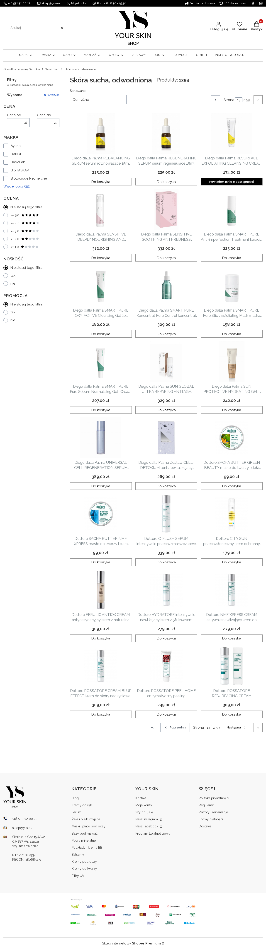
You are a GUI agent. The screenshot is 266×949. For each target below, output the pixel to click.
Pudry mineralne (84, 840)
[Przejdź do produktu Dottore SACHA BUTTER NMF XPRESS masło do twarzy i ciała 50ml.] (101, 513)
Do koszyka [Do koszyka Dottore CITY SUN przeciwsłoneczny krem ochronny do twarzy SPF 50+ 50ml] (231, 562)
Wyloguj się (144, 812)
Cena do (44, 115)
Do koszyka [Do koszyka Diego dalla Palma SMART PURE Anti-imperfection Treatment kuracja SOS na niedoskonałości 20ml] (231, 258)
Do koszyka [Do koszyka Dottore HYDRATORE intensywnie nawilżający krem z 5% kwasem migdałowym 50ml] (166, 638)
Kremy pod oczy (84, 861)
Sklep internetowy (131, 943)
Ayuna (16, 146)
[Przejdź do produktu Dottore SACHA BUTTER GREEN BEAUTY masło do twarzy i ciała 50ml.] (232, 437)
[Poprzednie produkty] (175, 727)
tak (12, 276)
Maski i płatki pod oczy (88, 826)
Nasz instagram (147, 819)
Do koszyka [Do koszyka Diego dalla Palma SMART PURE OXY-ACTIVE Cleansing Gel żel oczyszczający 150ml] (100, 334)
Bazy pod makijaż (85, 833)
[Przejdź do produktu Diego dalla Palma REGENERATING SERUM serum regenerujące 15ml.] (166, 133)
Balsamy (78, 854)
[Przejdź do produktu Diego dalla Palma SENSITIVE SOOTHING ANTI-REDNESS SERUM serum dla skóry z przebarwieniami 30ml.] (166, 209)
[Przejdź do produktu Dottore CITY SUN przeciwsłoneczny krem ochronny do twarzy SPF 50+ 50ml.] (232, 513)
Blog (75, 798)
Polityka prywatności (214, 798)
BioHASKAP (20, 170)
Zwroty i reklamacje (213, 812)
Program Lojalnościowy (152, 833)
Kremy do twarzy (84, 868)
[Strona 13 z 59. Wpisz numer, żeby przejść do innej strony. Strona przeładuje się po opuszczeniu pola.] (238, 99)
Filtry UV (78, 876)
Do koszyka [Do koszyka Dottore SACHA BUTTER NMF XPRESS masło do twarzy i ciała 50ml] (100, 562)
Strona (229, 100)
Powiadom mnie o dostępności (232, 181)
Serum (76, 812)
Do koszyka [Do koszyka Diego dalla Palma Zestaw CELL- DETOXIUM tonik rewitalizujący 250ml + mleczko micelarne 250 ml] (166, 486)
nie (12, 283)
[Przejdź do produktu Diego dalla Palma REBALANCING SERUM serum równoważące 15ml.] (101, 133)
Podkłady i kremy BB (87, 847)
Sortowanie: (78, 91)
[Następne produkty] (236, 727)
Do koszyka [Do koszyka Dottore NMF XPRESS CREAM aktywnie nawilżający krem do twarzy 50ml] (231, 638)
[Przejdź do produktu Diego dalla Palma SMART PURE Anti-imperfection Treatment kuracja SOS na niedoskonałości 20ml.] (232, 209)
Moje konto (143, 805)
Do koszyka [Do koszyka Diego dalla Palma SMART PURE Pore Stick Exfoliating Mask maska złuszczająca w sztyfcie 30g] (231, 334)
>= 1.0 (24, 247)
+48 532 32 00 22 (19, 3)
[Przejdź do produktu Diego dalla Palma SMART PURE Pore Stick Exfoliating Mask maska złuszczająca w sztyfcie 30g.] (232, 285)
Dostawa (205, 826)
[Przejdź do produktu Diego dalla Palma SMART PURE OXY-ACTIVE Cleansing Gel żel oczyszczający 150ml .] (101, 285)
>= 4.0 (24, 223)
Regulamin (207, 805)
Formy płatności (211, 819)
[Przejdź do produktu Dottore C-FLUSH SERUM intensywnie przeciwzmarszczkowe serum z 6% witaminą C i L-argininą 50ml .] (166, 513)
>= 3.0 (24, 231)
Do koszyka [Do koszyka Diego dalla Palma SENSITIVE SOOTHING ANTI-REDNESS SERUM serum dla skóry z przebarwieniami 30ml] (166, 258)
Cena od (14, 115)
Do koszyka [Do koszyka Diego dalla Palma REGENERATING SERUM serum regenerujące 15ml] (166, 182)
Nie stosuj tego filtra (26, 207)
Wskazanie (52, 69)
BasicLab (18, 162)
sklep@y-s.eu (51, 3)
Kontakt (140, 798)
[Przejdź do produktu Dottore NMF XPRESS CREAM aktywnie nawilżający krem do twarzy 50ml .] (232, 589)
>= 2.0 (24, 239)
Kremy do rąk (82, 805)
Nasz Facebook (147, 826)
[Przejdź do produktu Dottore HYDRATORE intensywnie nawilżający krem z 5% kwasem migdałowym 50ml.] (166, 589)
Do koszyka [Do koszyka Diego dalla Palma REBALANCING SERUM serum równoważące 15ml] (100, 182)
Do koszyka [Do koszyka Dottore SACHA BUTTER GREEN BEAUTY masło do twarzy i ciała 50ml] (231, 486)
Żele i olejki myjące (86, 819)
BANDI (16, 154)
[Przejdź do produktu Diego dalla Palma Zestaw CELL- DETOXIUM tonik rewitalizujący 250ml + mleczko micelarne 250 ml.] (166, 437)
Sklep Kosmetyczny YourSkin (21, 69)
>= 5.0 (24, 215)
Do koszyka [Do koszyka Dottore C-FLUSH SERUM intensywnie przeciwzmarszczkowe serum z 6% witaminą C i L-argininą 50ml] (166, 562)
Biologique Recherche (29, 178)
